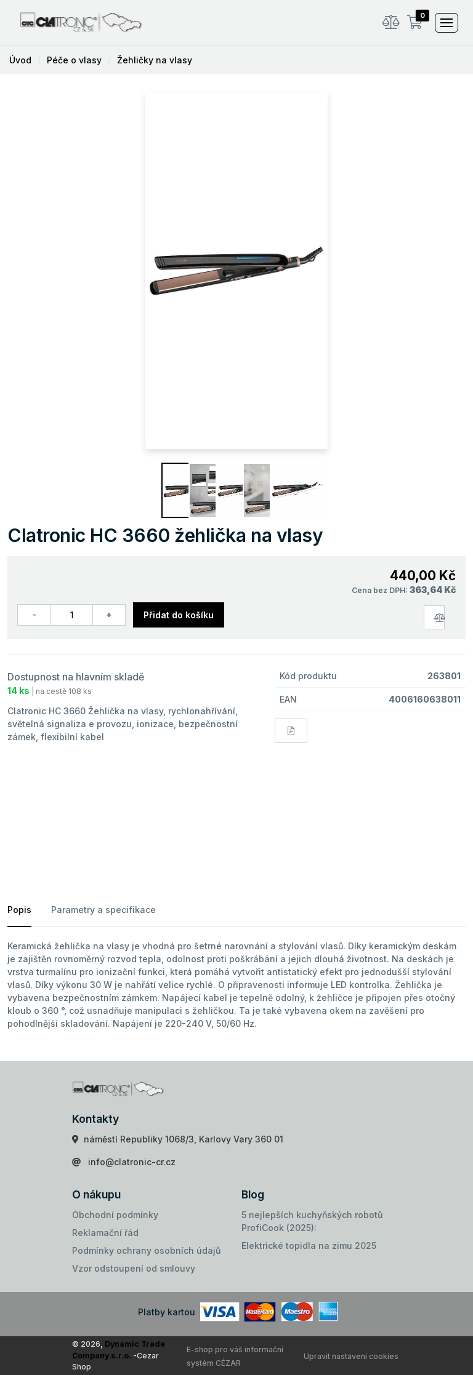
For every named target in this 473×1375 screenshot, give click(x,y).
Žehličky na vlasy (154, 60)
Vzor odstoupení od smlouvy (133, 1268)
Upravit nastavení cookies (351, 1356)
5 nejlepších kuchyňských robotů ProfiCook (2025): (311, 1221)
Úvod (20, 60)
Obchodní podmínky (115, 1215)
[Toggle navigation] (446, 23)
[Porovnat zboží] (434, 617)
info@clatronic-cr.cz (132, 1162)
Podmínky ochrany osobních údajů (146, 1250)
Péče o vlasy (74, 60)
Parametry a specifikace (103, 909)
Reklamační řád (105, 1232)
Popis (19, 909)
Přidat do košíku (179, 615)
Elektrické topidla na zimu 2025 (308, 1245)
